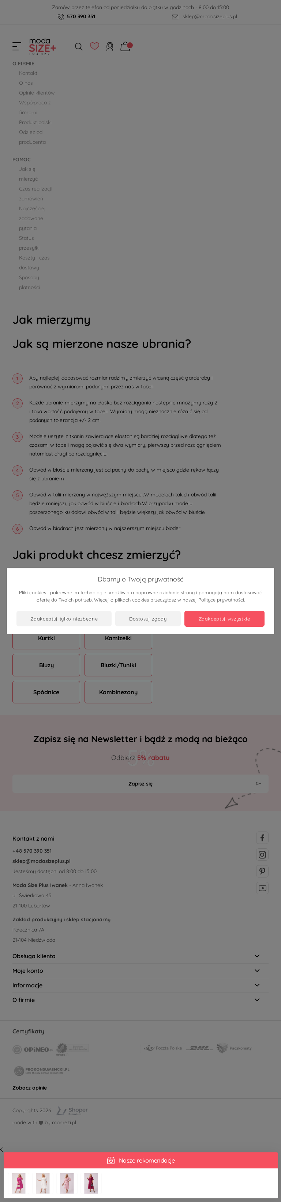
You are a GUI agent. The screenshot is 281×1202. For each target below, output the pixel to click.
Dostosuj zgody (147, 619)
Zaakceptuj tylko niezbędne (64, 619)
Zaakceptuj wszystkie (224, 619)
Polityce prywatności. (221, 600)
